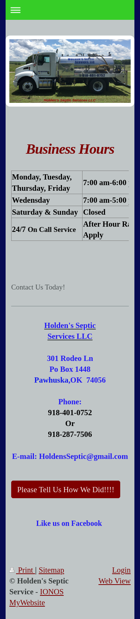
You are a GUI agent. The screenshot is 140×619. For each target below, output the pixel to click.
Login (121, 570)
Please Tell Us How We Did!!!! (65, 489)
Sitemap (51, 570)
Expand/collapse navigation (70, 10)
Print (22, 570)
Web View (115, 580)
